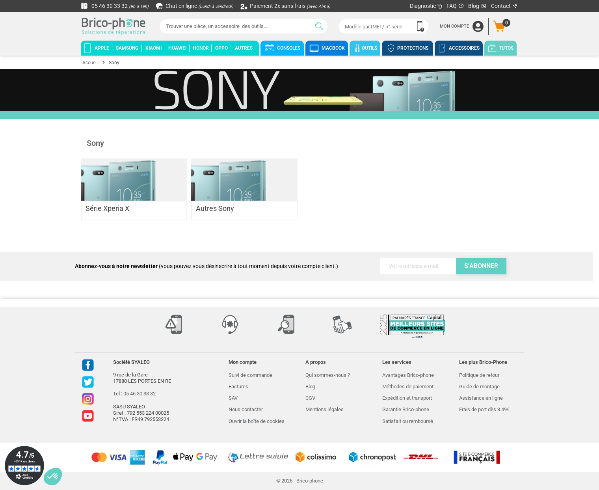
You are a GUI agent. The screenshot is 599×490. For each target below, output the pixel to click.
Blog (477, 6)
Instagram (88, 399)
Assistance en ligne (481, 398)
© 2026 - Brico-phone (299, 481)
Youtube (88, 416)
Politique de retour (479, 375)
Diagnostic (426, 6)
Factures (238, 386)
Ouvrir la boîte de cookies (257, 421)
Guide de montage (479, 386)
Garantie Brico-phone (405, 409)
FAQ (455, 6)
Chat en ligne (194, 6)
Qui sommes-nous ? (327, 375)
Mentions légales (324, 409)
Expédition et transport (407, 398)
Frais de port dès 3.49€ (484, 409)
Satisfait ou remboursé (407, 421)
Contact (504, 6)
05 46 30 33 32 (115, 6)
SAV (233, 398)
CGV (310, 398)
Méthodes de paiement (407, 386)
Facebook (88, 365)
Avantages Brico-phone (408, 375)
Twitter (88, 382)
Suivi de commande (250, 375)
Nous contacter (246, 409)
